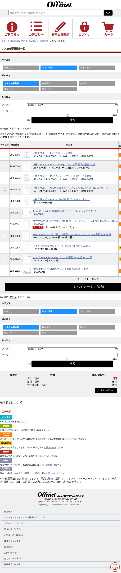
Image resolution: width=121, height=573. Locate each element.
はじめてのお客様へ (13, 558)
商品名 (83, 83)
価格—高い (47, 89)
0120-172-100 (53, 499)
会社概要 (8, 511)
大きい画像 (85, 68)
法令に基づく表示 (12, 529)
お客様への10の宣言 (13, 535)
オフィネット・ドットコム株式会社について (25, 517)
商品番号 (46, 83)
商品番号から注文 (12, 564)
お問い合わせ (70, 439)
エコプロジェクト (12, 541)
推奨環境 (8, 547)
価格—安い (9, 89)
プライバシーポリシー (14, 523)
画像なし (8, 68)
